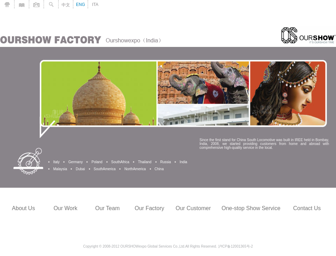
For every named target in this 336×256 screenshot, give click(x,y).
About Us (23, 208)
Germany (75, 162)
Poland (96, 162)
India (183, 162)
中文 (66, 4)
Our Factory (149, 208)
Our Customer (193, 208)
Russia (165, 162)
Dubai (80, 169)
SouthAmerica (105, 169)
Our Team (107, 208)
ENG (80, 4)
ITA (95, 4)
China (159, 169)
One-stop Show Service (251, 208)
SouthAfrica (120, 162)
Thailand (144, 162)
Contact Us (307, 208)
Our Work (65, 208)
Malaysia (60, 169)
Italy (56, 162)
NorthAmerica (135, 169)
